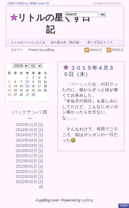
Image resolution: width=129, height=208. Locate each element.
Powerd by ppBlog (41, 49)
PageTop (123, 205)
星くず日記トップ (100, 42)
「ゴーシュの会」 (83, 84)
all (41, 187)
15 (27, 86)
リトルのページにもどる (28, 42)
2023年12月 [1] (29, 155)
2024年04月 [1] (29, 140)
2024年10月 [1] (29, 129)
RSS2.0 (115, 49)
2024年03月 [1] (29, 145)
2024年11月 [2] (29, 124)
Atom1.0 (92, 49)
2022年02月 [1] (29, 181)
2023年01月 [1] (29, 166)
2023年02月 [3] (29, 161)
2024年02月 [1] (29, 150)
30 (33, 94)
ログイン (17, 49)
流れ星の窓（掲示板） (66, 42)
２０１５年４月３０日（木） (88, 71)
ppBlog (87, 200)
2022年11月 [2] (29, 171)
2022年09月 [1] (29, 176)
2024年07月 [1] (29, 135)
